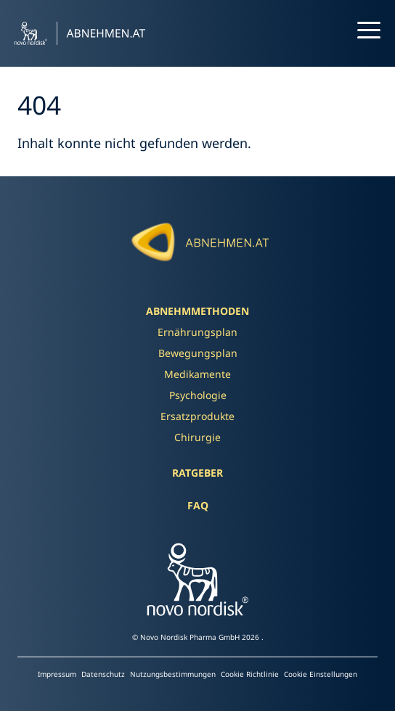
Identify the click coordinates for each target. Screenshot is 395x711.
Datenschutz (104, 674)
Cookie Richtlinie (251, 674)
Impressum (58, 674)
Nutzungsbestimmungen (174, 674)
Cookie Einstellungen (320, 674)
